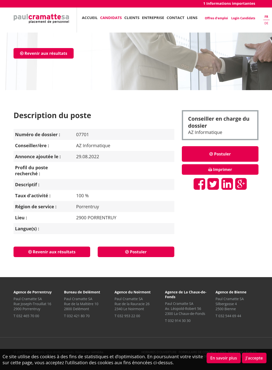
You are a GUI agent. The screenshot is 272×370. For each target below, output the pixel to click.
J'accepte (254, 358)
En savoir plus (223, 358)
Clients (132, 17)
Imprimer (220, 169)
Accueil (90, 17)
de (266, 23)
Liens (192, 17)
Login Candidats (243, 18)
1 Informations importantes (229, 3)
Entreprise (153, 17)
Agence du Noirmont (132, 292)
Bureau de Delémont (82, 292)
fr (266, 17)
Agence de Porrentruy (33, 292)
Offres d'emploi (216, 18)
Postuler (220, 154)
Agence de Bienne (230, 292)
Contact (175, 17)
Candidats (111, 17)
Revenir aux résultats (43, 53)
